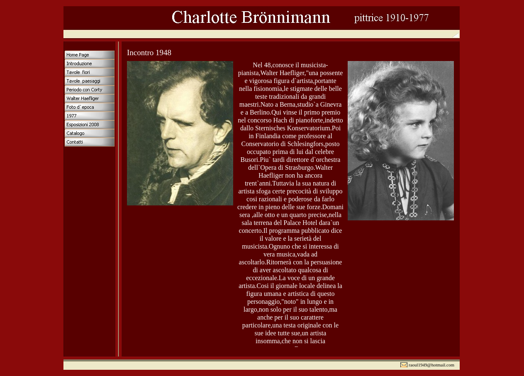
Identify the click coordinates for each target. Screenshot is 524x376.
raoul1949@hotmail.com (431, 364)
